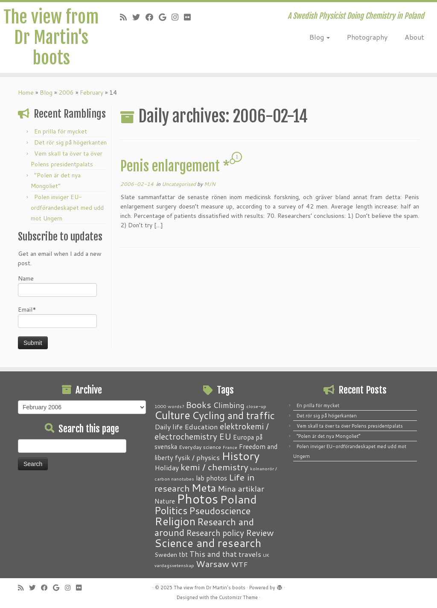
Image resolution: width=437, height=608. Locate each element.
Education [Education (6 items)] (201, 426)
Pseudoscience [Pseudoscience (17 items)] (220, 510)
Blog (319, 37)
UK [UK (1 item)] (266, 555)
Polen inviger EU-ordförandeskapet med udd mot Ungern (67, 208)
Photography (367, 37)
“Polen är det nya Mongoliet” (328, 436)
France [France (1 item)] (230, 447)
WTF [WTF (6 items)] (239, 564)
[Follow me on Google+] (165, 17)
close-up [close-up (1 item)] (256, 406)
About (414, 37)
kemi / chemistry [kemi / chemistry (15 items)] (214, 466)
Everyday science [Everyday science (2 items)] (200, 447)
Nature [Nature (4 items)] (164, 501)
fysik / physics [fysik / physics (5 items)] (197, 457)
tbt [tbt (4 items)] (183, 554)
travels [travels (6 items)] (250, 554)
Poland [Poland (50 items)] (238, 499)
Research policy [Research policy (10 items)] (215, 533)
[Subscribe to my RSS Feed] (126, 17)
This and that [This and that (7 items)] (213, 554)
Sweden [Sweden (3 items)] (165, 554)
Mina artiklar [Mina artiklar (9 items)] (241, 488)
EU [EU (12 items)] (225, 436)
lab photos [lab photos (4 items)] (211, 478)
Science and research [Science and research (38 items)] (207, 542)
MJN (210, 184)
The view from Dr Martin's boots (51, 37)
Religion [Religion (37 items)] (174, 521)
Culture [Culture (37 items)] (172, 415)
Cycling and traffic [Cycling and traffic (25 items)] (233, 415)
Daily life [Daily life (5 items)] (168, 426)
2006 (66, 92)
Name (57, 285)
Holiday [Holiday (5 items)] (166, 467)
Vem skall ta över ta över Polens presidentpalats (350, 426)
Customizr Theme (238, 597)
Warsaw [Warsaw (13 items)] (212, 564)
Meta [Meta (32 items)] (204, 487)
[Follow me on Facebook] (152, 17)
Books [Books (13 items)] (198, 405)
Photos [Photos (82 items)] (197, 498)
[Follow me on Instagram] (178, 17)
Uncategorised (179, 184)
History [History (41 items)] (240, 455)
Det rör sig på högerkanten (70, 142)
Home (26, 92)
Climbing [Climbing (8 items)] (229, 405)
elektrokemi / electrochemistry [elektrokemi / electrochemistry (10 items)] (211, 431)
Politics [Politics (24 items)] (170, 510)
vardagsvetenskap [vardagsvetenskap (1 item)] (174, 565)
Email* (57, 316)
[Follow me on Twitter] (139, 17)
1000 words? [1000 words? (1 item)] (169, 406)
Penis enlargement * (175, 166)
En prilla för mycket (60, 131)
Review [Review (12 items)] (260, 533)
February (91, 92)
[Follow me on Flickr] (190, 17)
